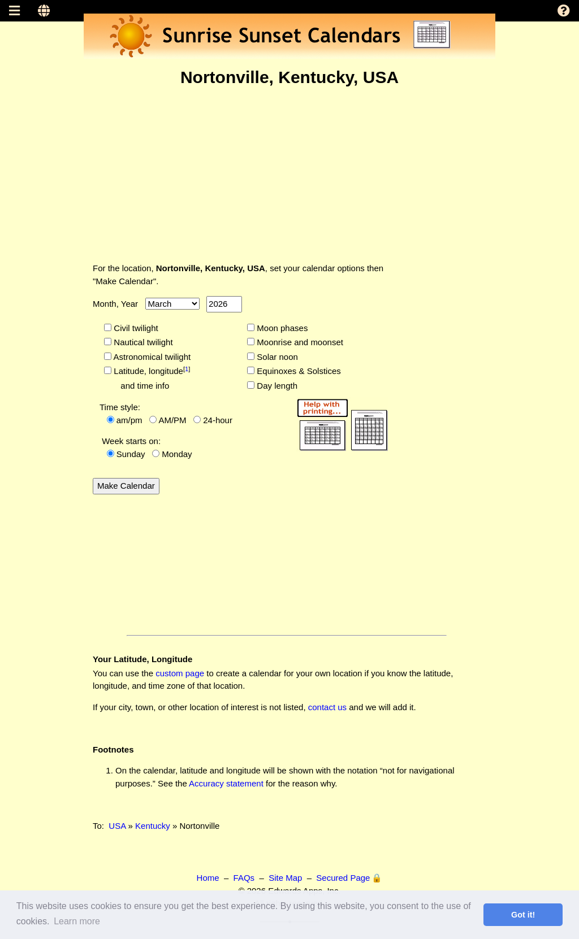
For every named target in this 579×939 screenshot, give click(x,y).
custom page (179, 673)
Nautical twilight (141, 342)
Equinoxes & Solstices (297, 371)
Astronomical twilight (151, 357)
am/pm (129, 420)
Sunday (130, 454)
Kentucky (152, 826)
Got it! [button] (523, 914)
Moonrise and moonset (298, 342)
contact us (327, 707)
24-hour (217, 420)
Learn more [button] (77, 921)
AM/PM (172, 420)
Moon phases (281, 328)
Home (208, 878)
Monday (177, 454)
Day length (275, 385)
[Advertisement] (289, 174)
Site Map (285, 878)
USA (117, 826)
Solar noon (276, 357)
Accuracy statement (226, 783)
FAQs (244, 878)
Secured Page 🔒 (349, 878)
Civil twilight (134, 328)
